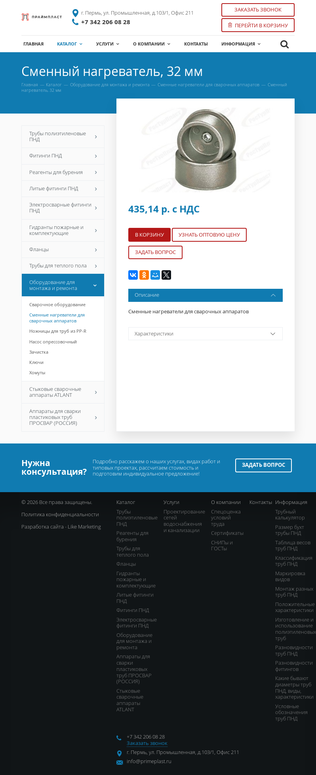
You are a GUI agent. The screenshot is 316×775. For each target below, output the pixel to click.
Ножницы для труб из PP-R (57, 331)
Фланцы (63, 249)
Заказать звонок (258, 9)
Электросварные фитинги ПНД (63, 207)
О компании (226, 502)
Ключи (36, 362)
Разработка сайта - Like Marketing (61, 526)
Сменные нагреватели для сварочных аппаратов (208, 84)
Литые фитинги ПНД (63, 188)
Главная (29, 84)
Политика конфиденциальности (60, 514)
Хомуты (37, 372)
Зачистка (38, 352)
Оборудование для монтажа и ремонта (110, 84)
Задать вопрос (155, 252)
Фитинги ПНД (63, 155)
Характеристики (206, 334)
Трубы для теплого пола (63, 265)
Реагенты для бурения (63, 172)
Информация (291, 502)
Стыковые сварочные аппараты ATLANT (63, 391)
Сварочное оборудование (57, 304)
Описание (206, 295)
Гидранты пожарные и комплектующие (63, 230)
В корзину (149, 234)
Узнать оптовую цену (209, 234)
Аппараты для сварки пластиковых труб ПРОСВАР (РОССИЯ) (63, 416)
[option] (205, 150)
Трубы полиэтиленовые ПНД (63, 136)
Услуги (171, 502)
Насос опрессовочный (53, 342)
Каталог (54, 84)
